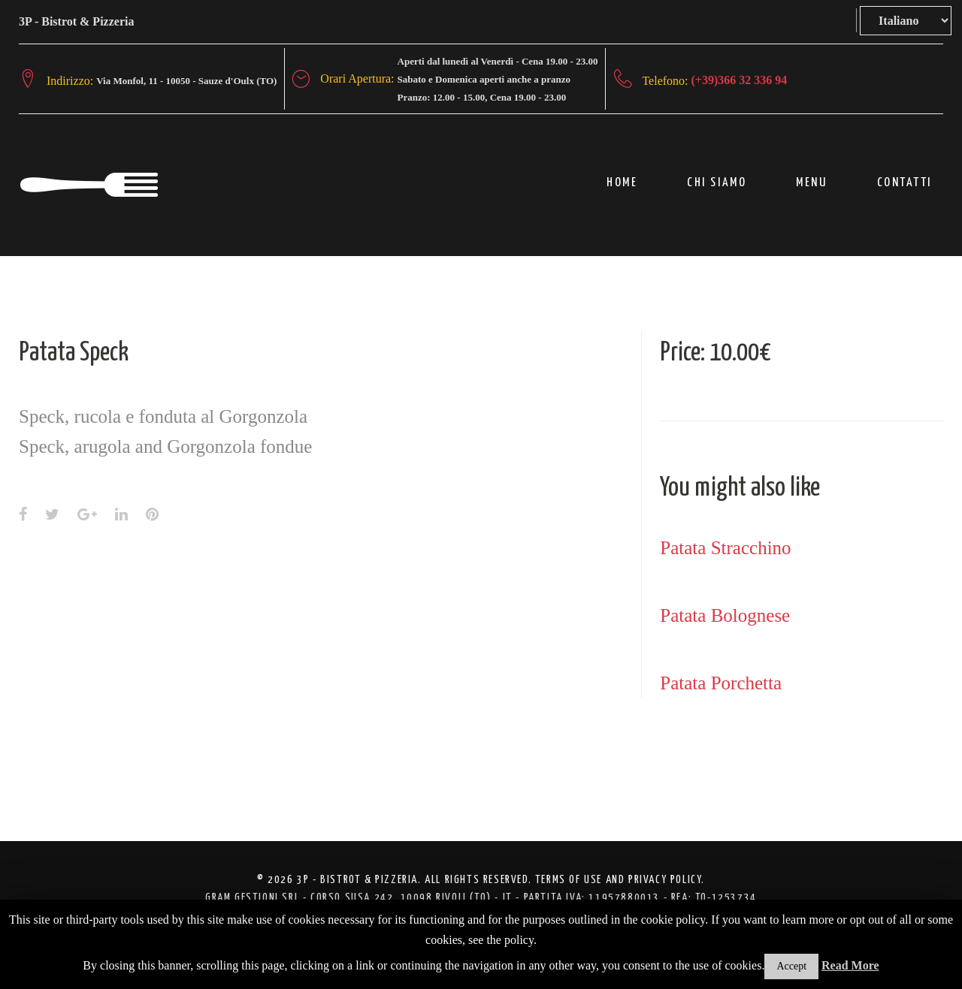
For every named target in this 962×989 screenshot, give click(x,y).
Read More (850, 965)
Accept (791, 966)
